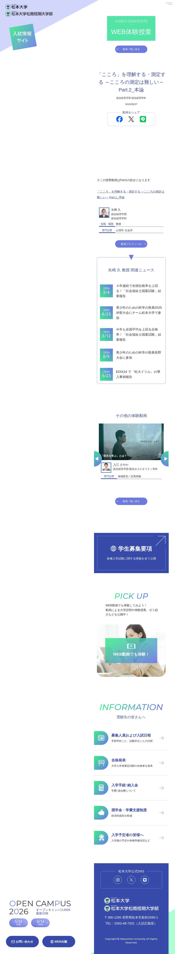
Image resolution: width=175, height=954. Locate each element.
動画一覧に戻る (131, 49)
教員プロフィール (131, 244)
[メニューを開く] (165, 10)
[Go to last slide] (94, 458)
